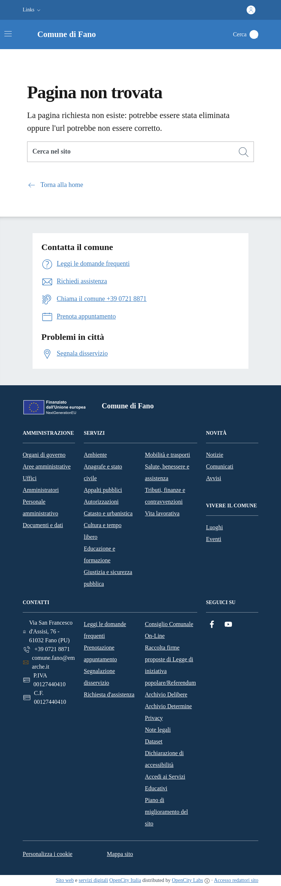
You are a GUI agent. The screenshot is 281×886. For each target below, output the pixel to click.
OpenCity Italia (125, 880)
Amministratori (41, 490)
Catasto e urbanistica (108, 513)
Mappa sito (120, 854)
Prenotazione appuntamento (100, 653)
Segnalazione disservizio (99, 677)
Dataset (153, 741)
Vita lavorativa (162, 513)
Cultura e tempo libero (102, 531)
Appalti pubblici (103, 490)
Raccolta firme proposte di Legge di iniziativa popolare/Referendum (170, 665)
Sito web (65, 880)
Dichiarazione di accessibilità (164, 759)
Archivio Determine (168, 706)
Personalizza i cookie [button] (47, 854)
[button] (32, 10)
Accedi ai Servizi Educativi (165, 782)
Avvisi (213, 478)
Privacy (154, 718)
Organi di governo (44, 455)
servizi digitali (93, 880)
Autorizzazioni (101, 502)
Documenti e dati (43, 525)
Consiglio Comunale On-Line (169, 630)
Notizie (214, 455)
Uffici (30, 478)
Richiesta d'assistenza (109, 694)
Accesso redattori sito (236, 880)
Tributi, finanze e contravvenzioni (165, 496)
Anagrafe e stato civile (103, 472)
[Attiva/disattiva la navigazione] (8, 33)
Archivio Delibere (166, 694)
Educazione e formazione (99, 554)
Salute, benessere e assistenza (167, 472)
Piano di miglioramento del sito (166, 812)
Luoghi (214, 527)
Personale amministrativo (40, 507)
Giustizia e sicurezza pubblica (108, 578)
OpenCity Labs (187, 880)
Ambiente (95, 455)
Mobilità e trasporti (167, 455)
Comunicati (219, 466)
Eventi (213, 539)
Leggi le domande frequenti (105, 630)
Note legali (158, 730)
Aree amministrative (47, 466)
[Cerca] (243, 152)
